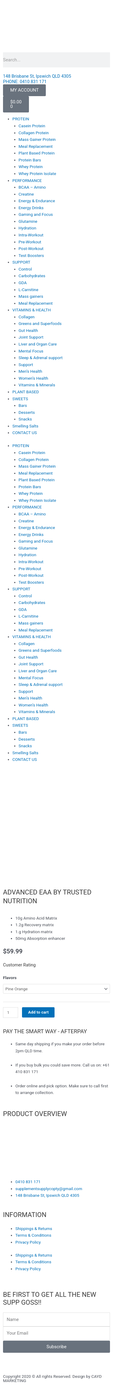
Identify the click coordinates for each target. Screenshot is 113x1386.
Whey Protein (31, 166)
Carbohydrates (32, 275)
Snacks (25, 419)
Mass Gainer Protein (37, 139)
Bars (23, 405)
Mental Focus (31, 351)
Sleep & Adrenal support (41, 357)
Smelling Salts (25, 426)
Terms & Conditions (33, 1235)
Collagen (27, 316)
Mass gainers (31, 296)
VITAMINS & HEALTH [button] (31, 309)
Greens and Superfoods (40, 323)
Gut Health (28, 330)
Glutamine (28, 221)
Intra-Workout (31, 234)
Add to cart (38, 1012)
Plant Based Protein (37, 153)
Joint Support (31, 337)
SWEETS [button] (20, 398)
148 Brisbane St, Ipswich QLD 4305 (37, 76)
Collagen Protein (34, 132)
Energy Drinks (31, 207)
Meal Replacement (36, 146)
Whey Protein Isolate (37, 173)
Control (25, 269)
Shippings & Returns (33, 1228)
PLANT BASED (25, 391)
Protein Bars (30, 159)
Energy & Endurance (37, 200)
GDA (23, 282)
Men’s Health (30, 371)
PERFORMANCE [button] (27, 180)
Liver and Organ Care (38, 344)
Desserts (27, 412)
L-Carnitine (29, 289)
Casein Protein (32, 125)
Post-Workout (31, 248)
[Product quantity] (10, 1012)
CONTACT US (24, 432)
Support (26, 364)
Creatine (26, 194)
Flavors (10, 977)
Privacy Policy (28, 1242)
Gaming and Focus (36, 214)
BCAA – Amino (32, 187)
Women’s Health (33, 378)
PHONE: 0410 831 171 (25, 81)
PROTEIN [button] (20, 118)
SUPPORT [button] (21, 262)
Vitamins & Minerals (37, 384)
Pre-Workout (30, 241)
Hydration (27, 228)
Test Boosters (31, 255)
